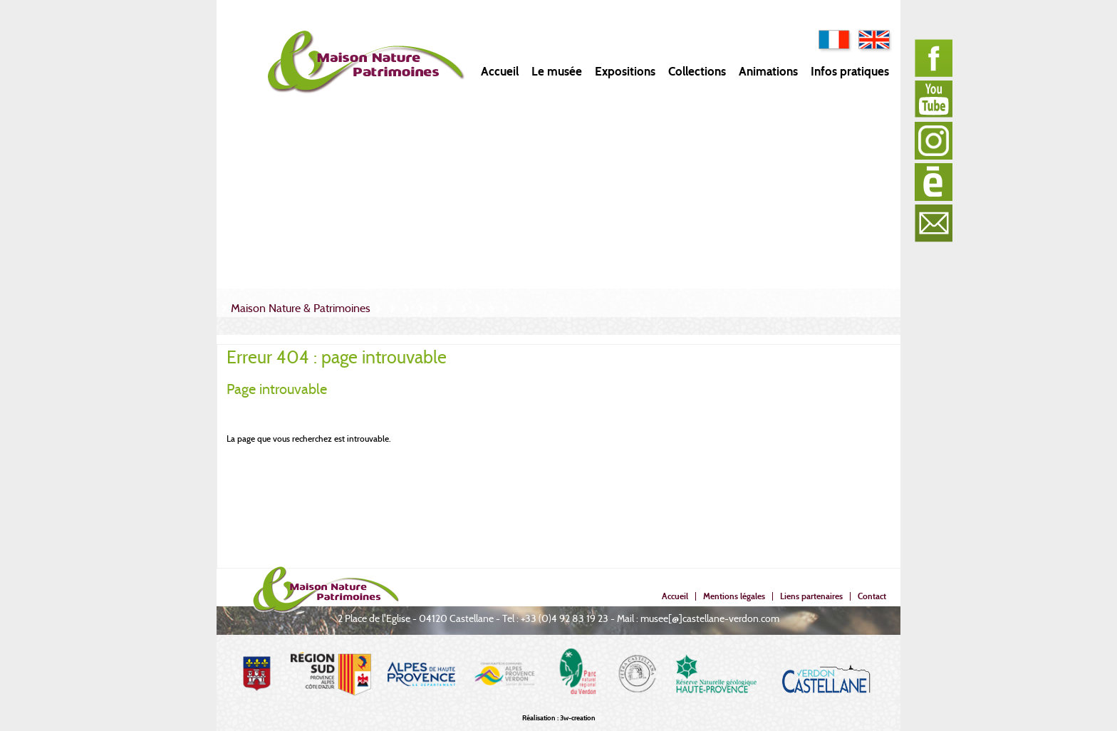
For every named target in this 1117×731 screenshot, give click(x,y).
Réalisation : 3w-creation (559, 717)
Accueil (500, 72)
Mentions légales (734, 596)
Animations (768, 72)
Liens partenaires (811, 596)
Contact (872, 596)
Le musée (556, 72)
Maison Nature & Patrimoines (300, 308)
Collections (697, 72)
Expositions (625, 72)
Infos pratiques (850, 72)
